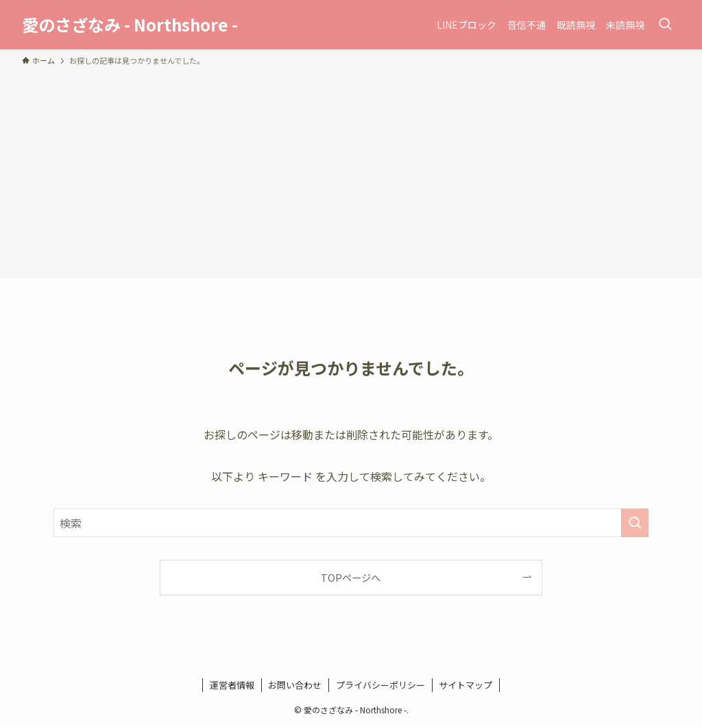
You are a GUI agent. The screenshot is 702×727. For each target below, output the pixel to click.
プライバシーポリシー (380, 684)
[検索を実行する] (635, 522)
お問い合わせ (295, 684)
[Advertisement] (351, 170)
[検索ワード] (351, 522)
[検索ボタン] (665, 24)
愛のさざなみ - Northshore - (130, 24)
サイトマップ (465, 684)
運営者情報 (232, 684)
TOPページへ (350, 577)
